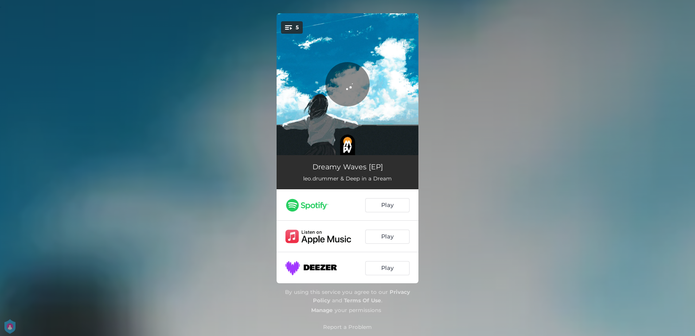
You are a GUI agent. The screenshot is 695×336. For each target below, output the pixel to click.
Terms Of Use (362, 300)
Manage (322, 310)
